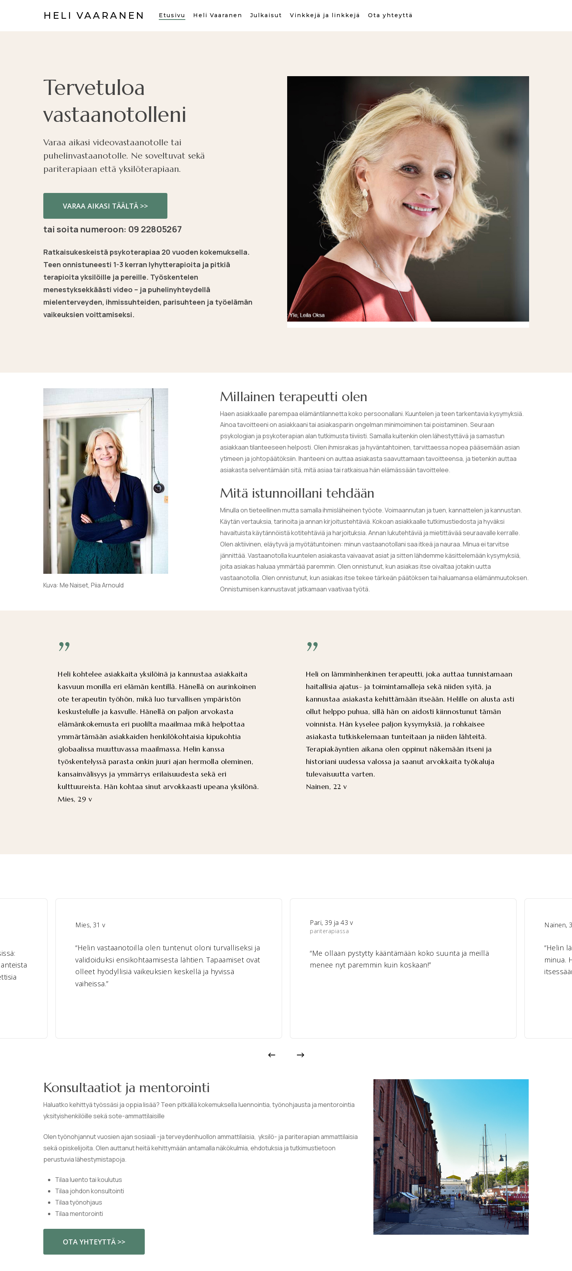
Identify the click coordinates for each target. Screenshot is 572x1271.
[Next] (300, 1055)
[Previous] (271, 1055)
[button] (105, 206)
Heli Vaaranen (94, 15)
